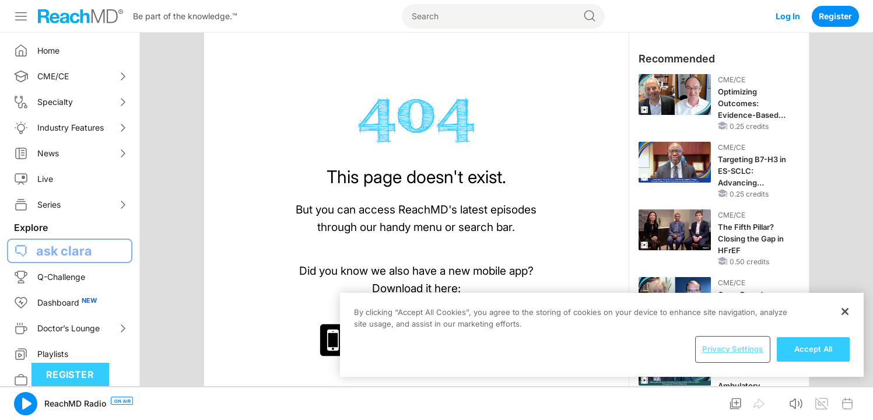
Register (835, 16)
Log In (788, 16)
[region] (602, 335)
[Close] (845, 311)
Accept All (813, 349)
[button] (25, 403)
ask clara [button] (64, 250)
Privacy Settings (732, 349)
